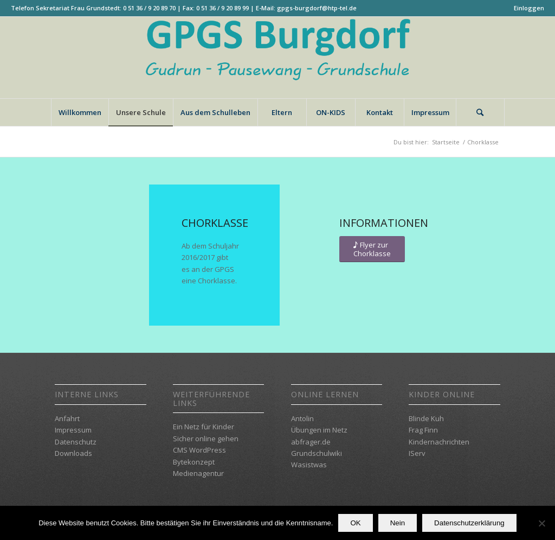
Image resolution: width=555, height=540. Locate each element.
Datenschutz (75, 442)
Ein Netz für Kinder (203, 426)
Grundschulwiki (316, 453)
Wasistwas (309, 464)
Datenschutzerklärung (469, 523)
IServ (417, 453)
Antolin (302, 418)
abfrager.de (311, 442)
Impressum (73, 430)
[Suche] (480, 112)
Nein (397, 523)
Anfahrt (67, 418)
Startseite (446, 142)
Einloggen (529, 8)
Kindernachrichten (439, 442)
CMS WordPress (199, 450)
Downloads (73, 453)
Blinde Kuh (426, 418)
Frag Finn (423, 430)
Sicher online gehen (205, 438)
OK (355, 523)
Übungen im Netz (319, 430)
